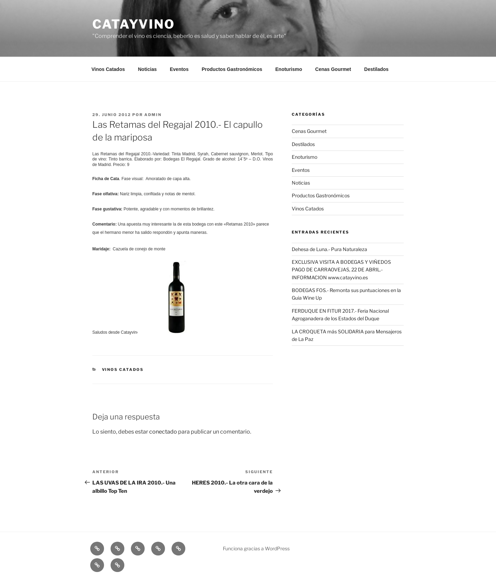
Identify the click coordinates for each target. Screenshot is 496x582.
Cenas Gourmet (333, 69)
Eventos (179, 69)
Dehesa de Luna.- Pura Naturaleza (329, 249)
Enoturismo (288, 69)
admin (153, 114)
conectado (163, 431)
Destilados (376, 69)
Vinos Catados (108, 69)
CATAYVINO (133, 24)
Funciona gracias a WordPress (256, 548)
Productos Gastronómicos (232, 69)
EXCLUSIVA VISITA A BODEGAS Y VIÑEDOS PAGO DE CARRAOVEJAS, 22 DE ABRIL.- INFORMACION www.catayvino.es (341, 269)
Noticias (147, 69)
